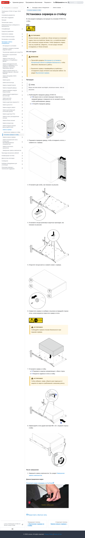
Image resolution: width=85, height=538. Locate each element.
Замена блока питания (9, 120)
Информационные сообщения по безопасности (11, 25)
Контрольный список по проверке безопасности (46, 62)
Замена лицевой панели (9, 85)
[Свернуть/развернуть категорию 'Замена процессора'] (22, 123)
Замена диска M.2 (7, 104)
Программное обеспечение (34, 2)
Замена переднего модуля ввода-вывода (10, 91)
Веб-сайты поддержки (8, 17)
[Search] (75, 2)
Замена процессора (8, 123)
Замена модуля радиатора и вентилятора (10, 95)
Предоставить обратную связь (36, 515)
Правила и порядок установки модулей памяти (11, 49)
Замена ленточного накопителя (8, 147)
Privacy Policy (48, 534)
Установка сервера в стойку (11, 134)
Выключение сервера (42, 73)
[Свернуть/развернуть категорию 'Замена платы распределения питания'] (22, 117)
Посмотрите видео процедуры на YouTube (40, 483)
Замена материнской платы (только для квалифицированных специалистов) (10, 142)
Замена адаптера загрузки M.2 (11, 102)
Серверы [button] (6, 2)
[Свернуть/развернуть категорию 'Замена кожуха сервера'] (22, 137)
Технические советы (7, 22)
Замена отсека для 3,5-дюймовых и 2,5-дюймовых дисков (10, 60)
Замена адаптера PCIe (9, 114)
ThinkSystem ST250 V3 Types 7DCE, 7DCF (11, 12)
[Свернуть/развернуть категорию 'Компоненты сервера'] (22, 34)
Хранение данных (18, 2)
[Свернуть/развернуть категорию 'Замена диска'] (22, 80)
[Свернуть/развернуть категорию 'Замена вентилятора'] (22, 82)
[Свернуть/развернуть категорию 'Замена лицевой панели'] (22, 85)
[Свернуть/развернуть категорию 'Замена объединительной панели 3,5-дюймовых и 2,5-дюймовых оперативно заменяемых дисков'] (22, 66)
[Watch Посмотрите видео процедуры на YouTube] (47, 496)
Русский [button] (58, 2)
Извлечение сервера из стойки (12, 132)
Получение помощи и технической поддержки (8, 168)
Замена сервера (7, 129)
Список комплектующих (8, 36)
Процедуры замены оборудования (7, 42)
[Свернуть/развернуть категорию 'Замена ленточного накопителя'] (22, 147)
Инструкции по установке (9, 45)
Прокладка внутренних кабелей (10, 153)
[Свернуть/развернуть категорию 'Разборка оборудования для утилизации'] (22, 164)
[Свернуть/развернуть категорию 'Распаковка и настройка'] (22, 39)
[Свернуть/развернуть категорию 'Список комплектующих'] (22, 36)
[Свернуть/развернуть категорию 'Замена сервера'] (22, 129)
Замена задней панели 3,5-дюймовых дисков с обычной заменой (10, 72)
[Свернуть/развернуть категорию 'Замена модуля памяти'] (22, 107)
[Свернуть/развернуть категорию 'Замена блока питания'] (22, 120)
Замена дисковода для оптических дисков (9, 110)
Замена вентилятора (8, 82)
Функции (4, 20)
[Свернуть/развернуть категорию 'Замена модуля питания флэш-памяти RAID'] (22, 126)
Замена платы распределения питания (11, 117)
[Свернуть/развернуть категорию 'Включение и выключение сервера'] (22, 55)
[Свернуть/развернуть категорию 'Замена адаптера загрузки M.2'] (22, 102)
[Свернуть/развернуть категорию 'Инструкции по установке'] (22, 46)
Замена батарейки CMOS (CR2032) (9, 76)
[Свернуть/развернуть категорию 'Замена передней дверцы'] (22, 88)
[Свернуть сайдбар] (12, 529)
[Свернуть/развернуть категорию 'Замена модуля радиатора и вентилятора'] (22, 95)
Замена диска (6, 80)
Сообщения (5, 161)
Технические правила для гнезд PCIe (13, 52)
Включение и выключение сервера (10, 55)
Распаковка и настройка (8, 39)
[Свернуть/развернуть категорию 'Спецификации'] (22, 29)
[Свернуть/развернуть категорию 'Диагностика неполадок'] (22, 158)
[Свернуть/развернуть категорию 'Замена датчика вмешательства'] (22, 99)
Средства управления (7, 31)
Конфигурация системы (8, 155)
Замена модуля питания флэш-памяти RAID (9, 126)
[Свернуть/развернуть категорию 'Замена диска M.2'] (22, 105)
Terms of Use (58, 534)
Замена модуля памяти (9, 107)
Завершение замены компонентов (12, 150)
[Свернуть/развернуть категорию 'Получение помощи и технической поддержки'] (22, 168)
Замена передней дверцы (10, 87)
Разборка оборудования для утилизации (9, 164)
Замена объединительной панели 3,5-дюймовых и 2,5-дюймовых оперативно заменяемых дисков (10, 66)
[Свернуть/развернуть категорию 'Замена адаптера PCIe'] (22, 114)
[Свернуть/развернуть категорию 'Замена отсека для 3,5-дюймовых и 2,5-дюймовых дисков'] (22, 60)
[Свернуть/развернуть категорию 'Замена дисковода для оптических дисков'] (22, 111)
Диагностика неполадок (8, 158)
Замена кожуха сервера (9, 137)
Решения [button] (47, 2)
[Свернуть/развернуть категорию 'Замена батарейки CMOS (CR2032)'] (22, 77)
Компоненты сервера (7, 34)
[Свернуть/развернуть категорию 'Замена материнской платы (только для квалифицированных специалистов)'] (22, 142)
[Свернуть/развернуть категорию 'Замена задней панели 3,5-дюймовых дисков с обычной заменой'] (22, 72)
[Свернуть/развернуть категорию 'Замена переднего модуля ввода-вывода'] (22, 91)
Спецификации (6, 28)
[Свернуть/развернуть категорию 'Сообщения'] (22, 161)
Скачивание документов (8, 15)
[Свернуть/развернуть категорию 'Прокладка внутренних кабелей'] (22, 153)
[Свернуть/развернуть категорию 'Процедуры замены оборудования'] (22, 43)
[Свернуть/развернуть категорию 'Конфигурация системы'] (22, 155)
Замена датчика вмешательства (7, 99)
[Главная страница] (27, 7)
